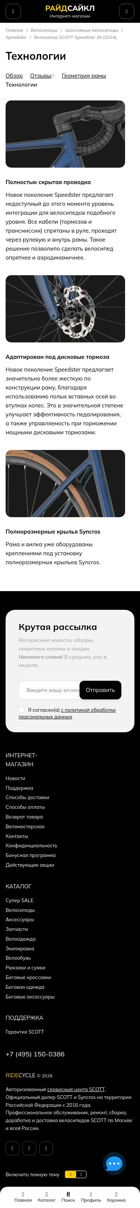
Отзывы (41, 75)
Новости (15, 778)
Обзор (14, 75)
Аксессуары (20, 919)
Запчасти (17, 929)
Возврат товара (24, 817)
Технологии (21, 84)
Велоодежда (20, 939)
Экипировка (20, 948)
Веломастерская (25, 826)
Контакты (17, 836)
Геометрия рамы (84, 75)
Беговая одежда (25, 987)
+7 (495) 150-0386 (35, 1054)
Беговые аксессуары (30, 997)
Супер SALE (19, 900)
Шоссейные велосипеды (91, 30)
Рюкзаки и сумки (25, 968)
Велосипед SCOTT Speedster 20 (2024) (75, 37)
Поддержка (19, 788)
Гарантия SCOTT (25, 1032)
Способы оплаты (25, 807)
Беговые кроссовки (28, 977)
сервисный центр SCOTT (76, 1089)
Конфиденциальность (31, 845)
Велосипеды (44, 30)
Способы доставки (27, 797)
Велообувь (18, 958)
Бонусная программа (31, 855)
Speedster (16, 37)
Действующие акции (30, 865)
